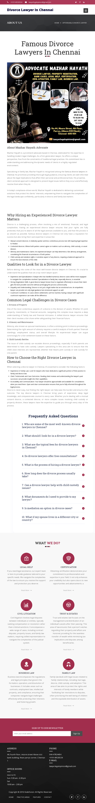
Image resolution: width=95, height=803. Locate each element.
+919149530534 (16, 2)
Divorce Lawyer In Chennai (30, 10)
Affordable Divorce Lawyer (75, 23)
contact (48, 797)
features (37, 797)
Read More (26, 591)
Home (56, 23)
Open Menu (86, 10)
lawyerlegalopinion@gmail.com (38, 2)
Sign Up (76, 733)
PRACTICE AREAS (23, 797)
